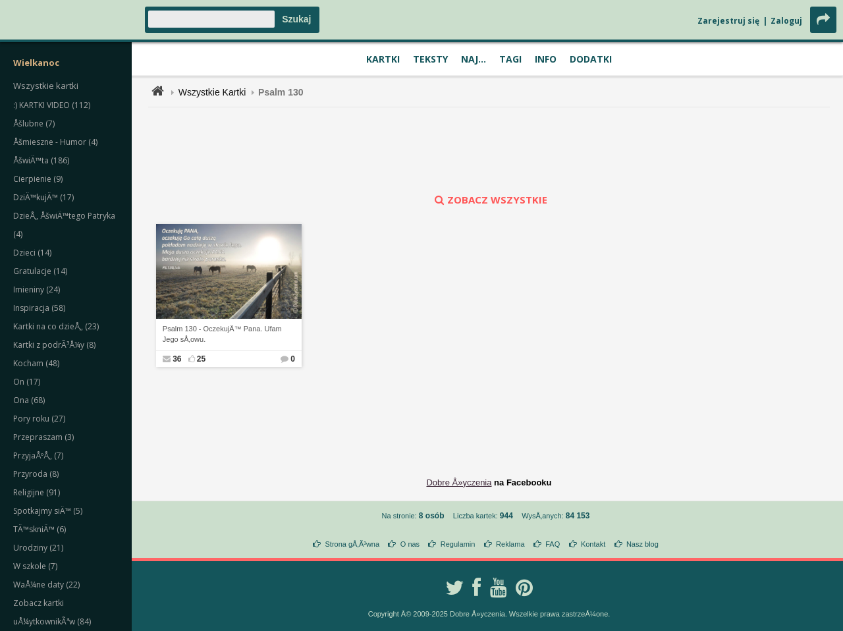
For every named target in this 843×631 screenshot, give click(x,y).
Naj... (473, 59)
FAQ (552, 544)
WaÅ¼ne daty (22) (46, 584)
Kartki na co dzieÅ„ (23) (56, 326)
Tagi (510, 59)
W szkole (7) (35, 566)
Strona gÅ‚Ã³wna (352, 544)
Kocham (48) (36, 363)
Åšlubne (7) (34, 123)
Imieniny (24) (36, 289)
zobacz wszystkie (489, 199)
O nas (410, 544)
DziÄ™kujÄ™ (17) (43, 197)
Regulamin (458, 544)
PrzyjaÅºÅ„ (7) (38, 455)
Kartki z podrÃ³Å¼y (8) (54, 344)
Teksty (430, 59)
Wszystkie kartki (45, 86)
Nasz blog (642, 544)
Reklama (510, 544)
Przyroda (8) (36, 474)
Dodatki (591, 59)
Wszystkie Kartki (212, 92)
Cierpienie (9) (38, 178)
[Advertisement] (489, 150)
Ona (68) (29, 400)
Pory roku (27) (39, 418)
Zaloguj (786, 20)
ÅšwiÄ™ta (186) (41, 160)
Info (546, 59)
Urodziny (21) (38, 547)
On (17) (26, 381)
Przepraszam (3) (43, 437)
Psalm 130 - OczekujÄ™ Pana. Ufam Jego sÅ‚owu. (222, 334)
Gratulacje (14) (40, 271)
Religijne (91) (36, 492)
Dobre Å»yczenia (458, 482)
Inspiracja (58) (39, 308)
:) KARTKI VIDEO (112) (51, 105)
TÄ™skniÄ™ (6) (39, 529)
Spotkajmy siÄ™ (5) (47, 510)
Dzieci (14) (32, 252)
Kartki (383, 59)
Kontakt (593, 544)
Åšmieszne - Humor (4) (55, 142)
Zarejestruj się (728, 20)
